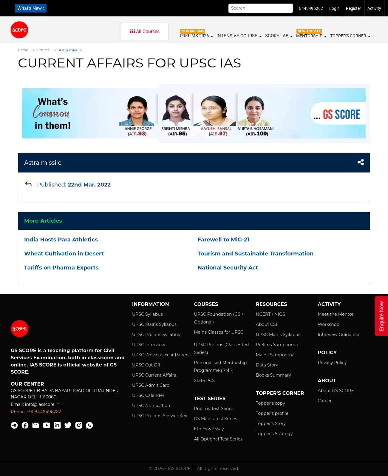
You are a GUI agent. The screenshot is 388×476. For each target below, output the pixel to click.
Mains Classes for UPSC (218, 332)
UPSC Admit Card (151, 385)
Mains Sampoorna (275, 355)
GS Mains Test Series (215, 418)
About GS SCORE (336, 390)
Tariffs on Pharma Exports (61, 267)
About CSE (267, 324)
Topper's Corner (350, 36)
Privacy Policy (332, 362)
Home (23, 50)
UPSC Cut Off (146, 365)
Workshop (329, 324)
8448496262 (311, 8)
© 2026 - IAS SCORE (170, 468)
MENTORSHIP (311, 36)
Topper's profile (272, 413)
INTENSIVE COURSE (239, 36)
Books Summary (273, 375)
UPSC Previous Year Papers (161, 355)
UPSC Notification (151, 405)
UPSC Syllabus (147, 314)
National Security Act (228, 267)
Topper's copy (270, 403)
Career (325, 400)
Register (353, 8)
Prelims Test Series (214, 408)
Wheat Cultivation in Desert (64, 253)
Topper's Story (271, 423)
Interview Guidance (338, 334)
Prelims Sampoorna (277, 344)
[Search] (260, 8)
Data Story (267, 365)
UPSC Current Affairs (154, 375)
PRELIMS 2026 (196, 36)
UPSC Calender (148, 395)
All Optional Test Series (218, 439)
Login (334, 8)
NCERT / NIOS (270, 314)
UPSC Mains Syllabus (154, 324)
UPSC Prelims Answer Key (159, 415)
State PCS (204, 380)
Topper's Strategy (274, 433)
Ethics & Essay (209, 429)
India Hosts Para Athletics (61, 239)
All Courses (145, 31)
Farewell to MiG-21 (223, 239)
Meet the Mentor (336, 314)
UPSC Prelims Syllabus (156, 334)
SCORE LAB (278, 36)
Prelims (43, 50)
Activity (374, 8)
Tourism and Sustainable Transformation (256, 253)
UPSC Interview (148, 344)
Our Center (27, 384)
